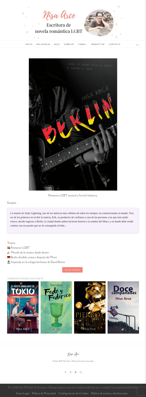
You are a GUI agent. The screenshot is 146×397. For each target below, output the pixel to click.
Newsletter (98, 44)
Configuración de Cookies (73, 393)
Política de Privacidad (44, 393)
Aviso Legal (22, 393)
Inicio (29, 44)
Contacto (114, 44)
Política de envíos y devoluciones (109, 393)
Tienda (82, 44)
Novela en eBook (72, 270)
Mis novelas (43, 44)
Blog (57, 44)
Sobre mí (69, 44)
